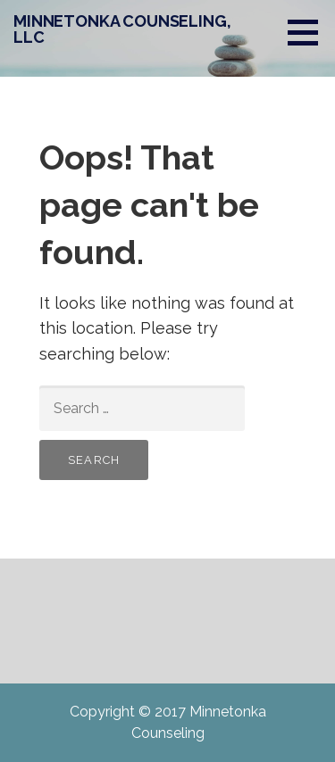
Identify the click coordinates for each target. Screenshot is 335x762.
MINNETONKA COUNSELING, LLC (121, 29)
